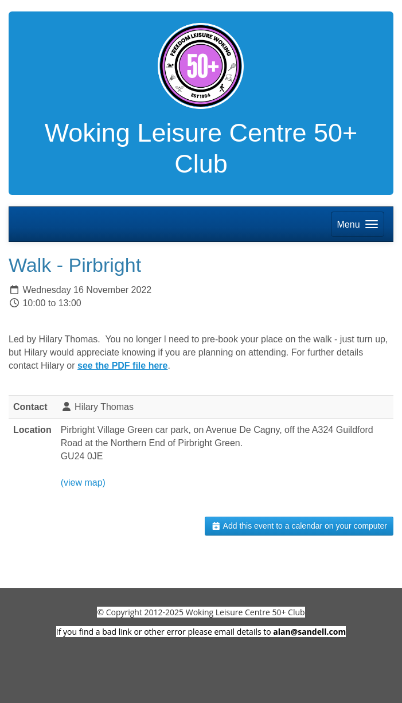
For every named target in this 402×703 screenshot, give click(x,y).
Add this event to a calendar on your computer (299, 525)
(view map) (83, 482)
